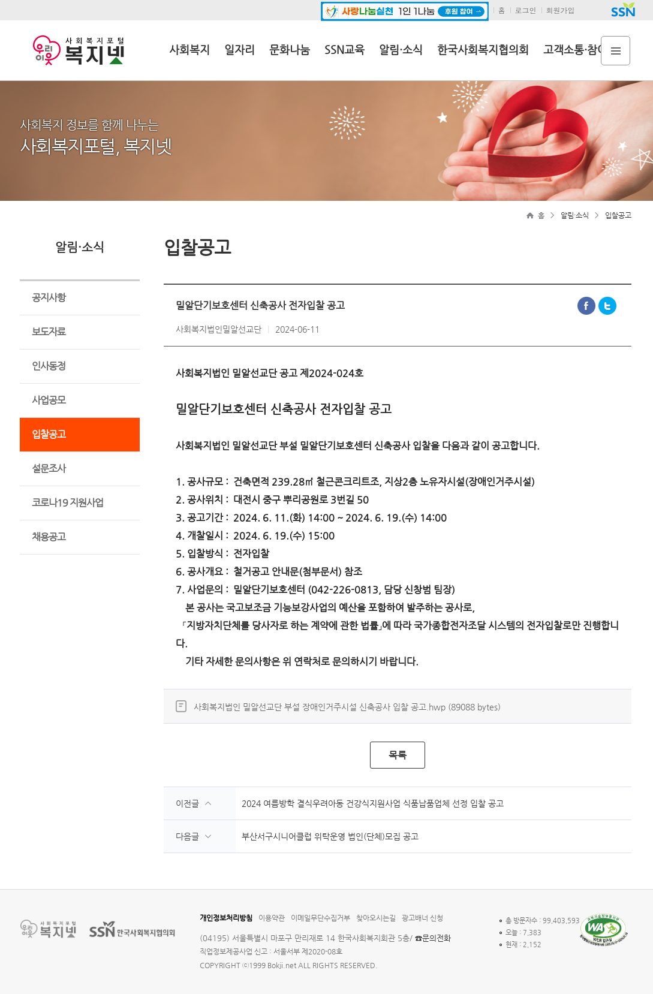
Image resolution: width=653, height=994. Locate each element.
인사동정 (48, 366)
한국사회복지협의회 (483, 49)
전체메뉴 (615, 50)
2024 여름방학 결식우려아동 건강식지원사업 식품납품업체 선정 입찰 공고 (373, 803)
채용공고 (48, 537)
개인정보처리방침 (226, 918)
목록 (398, 755)
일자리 (239, 49)
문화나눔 (289, 49)
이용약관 (271, 918)
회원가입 (560, 10)
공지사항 (48, 297)
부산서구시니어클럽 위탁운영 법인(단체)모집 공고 (330, 836)
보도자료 (48, 332)
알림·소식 (401, 49)
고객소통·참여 (575, 49)
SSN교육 (344, 49)
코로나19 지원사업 (67, 502)
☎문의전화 (433, 937)
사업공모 (48, 400)
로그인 (526, 10)
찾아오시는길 (376, 918)
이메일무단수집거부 (320, 918)
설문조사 (48, 468)
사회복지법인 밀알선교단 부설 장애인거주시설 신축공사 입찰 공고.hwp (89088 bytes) (347, 707)
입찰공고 (48, 434)
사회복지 (189, 49)
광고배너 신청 (422, 918)
